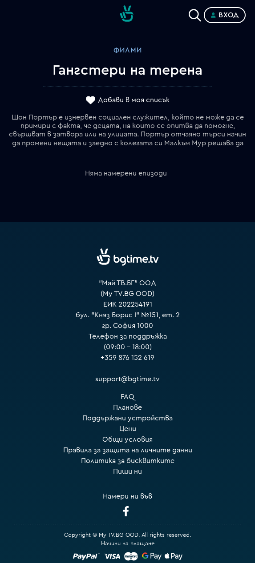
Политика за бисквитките (127, 460)
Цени (127, 428)
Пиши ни (127, 471)
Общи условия (127, 439)
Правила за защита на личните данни (127, 450)
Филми (127, 50)
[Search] (195, 13)
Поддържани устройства (127, 418)
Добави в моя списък (134, 100)
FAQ (127, 396)
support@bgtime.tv (127, 379)
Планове (127, 407)
